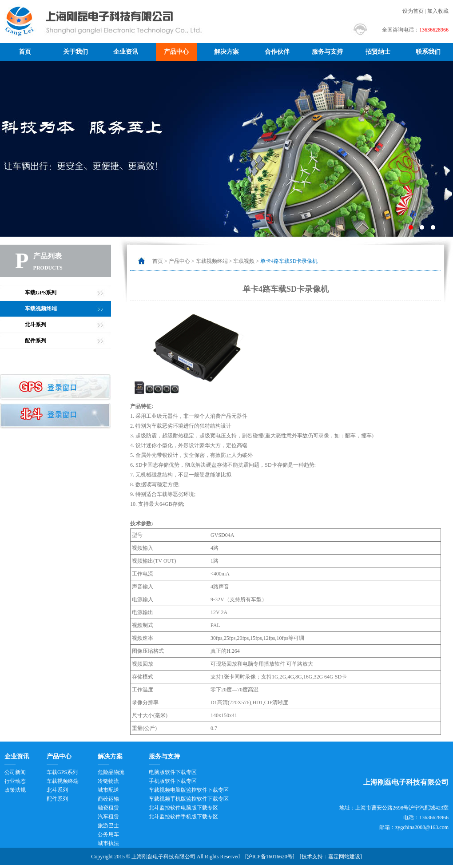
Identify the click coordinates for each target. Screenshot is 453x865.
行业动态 (15, 781)
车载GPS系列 (40, 293)
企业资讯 (125, 51)
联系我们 (428, 51)
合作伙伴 (277, 51)
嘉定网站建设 (344, 856)
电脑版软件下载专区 (173, 772)
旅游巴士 (108, 825)
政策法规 (15, 790)
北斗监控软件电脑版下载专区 (183, 808)
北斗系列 (35, 324)
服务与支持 (327, 51)
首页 (25, 51)
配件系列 (35, 340)
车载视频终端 (41, 309)
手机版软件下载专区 (173, 781)
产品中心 (176, 51)
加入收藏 (438, 11)
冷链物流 (108, 781)
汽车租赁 (108, 816)
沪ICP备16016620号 (270, 856)
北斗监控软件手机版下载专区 (183, 816)
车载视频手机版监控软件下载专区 (189, 799)
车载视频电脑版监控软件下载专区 (189, 790)
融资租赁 (108, 808)
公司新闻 (15, 772)
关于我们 (75, 51)
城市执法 (108, 843)
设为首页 (413, 11)
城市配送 (108, 790)
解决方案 (226, 51)
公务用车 (108, 834)
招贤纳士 (378, 51)
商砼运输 (108, 799)
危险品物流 (111, 772)
